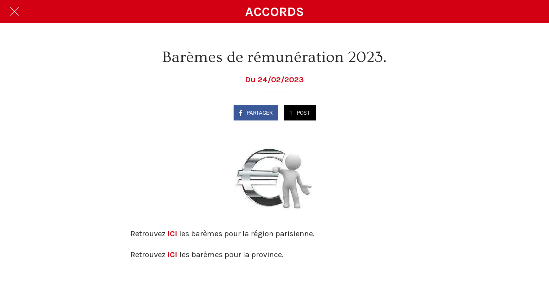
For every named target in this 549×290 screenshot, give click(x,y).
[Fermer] (14, 11)
